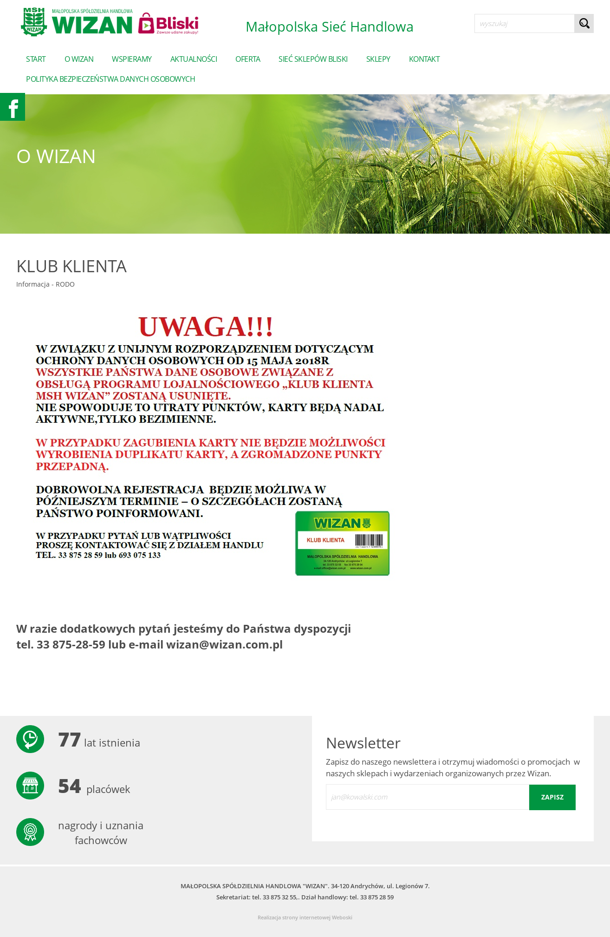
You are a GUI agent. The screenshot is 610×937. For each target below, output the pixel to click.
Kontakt (424, 59)
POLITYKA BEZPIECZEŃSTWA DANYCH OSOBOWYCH (110, 79)
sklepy (378, 59)
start (36, 59)
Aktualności (193, 59)
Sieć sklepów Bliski (313, 59)
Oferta (247, 59)
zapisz (552, 797)
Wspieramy (132, 59)
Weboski (342, 917)
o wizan (79, 59)
